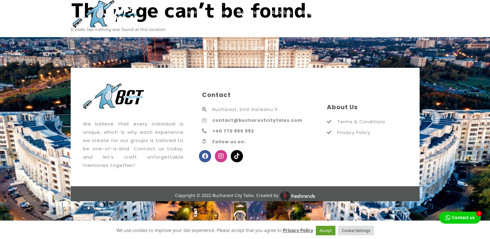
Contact (329, 12)
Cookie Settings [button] (356, 230)
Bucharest (249, 12)
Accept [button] (326, 230)
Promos (219, 12)
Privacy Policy (298, 230)
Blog (306, 12)
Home (193, 12)
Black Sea (281, 12)
